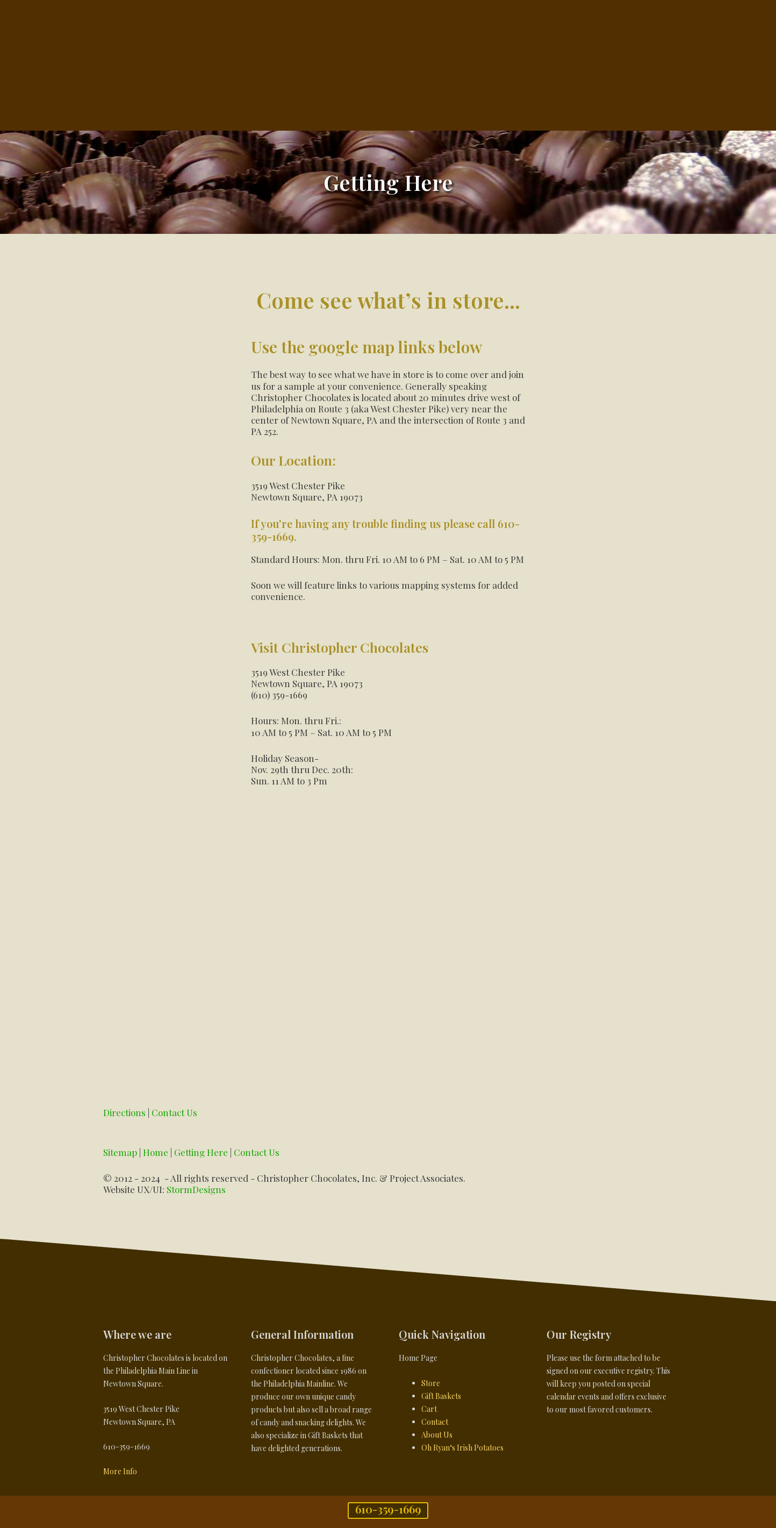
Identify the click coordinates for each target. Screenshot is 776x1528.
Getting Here (201, 1152)
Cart (429, 1409)
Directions (124, 1112)
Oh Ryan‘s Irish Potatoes (462, 1448)
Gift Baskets (441, 1396)
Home (155, 1152)
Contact (434, 1422)
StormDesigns (196, 1189)
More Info (120, 1471)
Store (430, 1383)
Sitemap (120, 1152)
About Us (436, 1435)
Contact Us (174, 1112)
